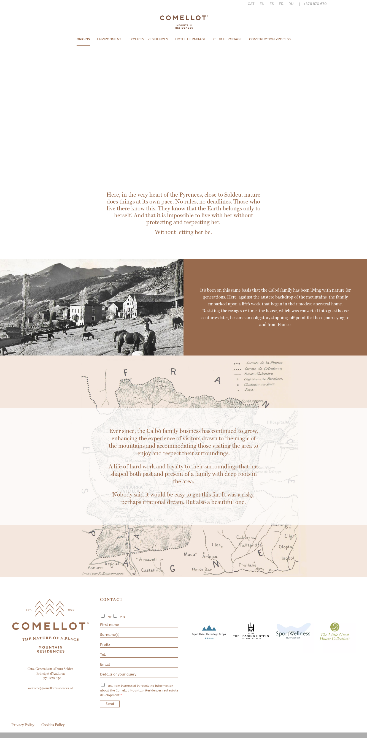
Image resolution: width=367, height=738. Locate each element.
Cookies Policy (52, 725)
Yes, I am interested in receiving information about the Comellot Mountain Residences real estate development (139, 690)
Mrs (122, 616)
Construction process (270, 39)
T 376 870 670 (50, 678)
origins (83, 39)
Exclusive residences (148, 39)
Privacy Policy (22, 725)
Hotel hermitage (190, 39)
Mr (109, 616)
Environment (109, 39)
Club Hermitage (227, 39)
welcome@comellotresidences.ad (50, 688)
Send (110, 704)
